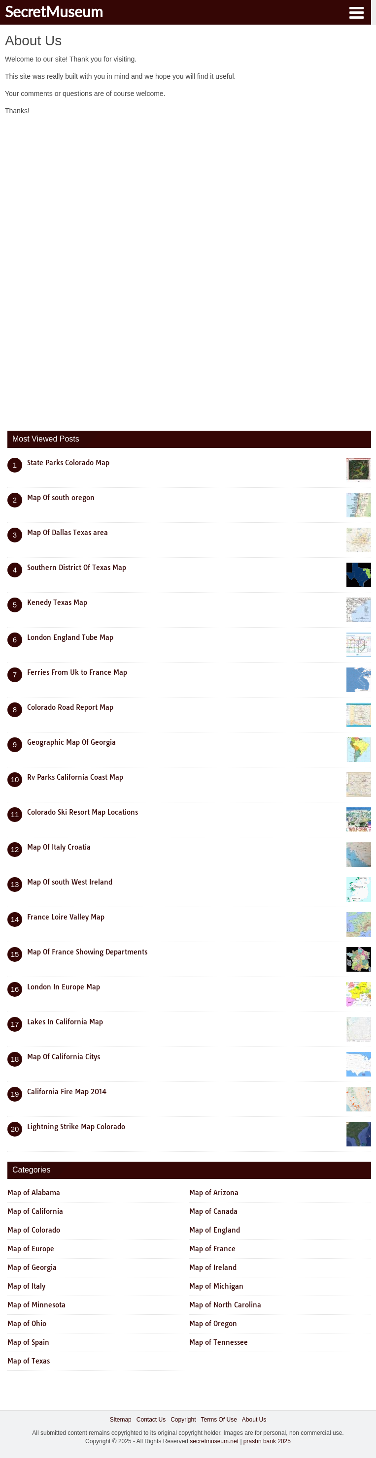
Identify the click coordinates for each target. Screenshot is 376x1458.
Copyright (183, 1419)
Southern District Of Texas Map (76, 567)
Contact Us (151, 1419)
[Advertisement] (81, 270)
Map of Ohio (26, 1323)
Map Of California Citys (63, 1056)
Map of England (214, 1230)
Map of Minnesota (36, 1304)
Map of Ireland (213, 1267)
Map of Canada (213, 1211)
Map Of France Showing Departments (87, 952)
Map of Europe (30, 1248)
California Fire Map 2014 (66, 1091)
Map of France (212, 1248)
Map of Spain (28, 1342)
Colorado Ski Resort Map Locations (82, 812)
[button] (356, 12)
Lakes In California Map (65, 1021)
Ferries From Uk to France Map (77, 672)
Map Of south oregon (61, 497)
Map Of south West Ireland (69, 882)
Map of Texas (28, 1361)
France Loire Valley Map (65, 917)
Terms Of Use (219, 1419)
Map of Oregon (213, 1323)
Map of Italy (26, 1286)
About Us (254, 1419)
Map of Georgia (32, 1267)
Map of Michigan (216, 1286)
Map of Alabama (33, 1192)
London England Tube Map (70, 637)
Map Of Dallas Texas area (67, 532)
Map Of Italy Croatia (59, 847)
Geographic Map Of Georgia (71, 742)
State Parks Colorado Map (68, 462)
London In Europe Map (63, 987)
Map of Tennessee (218, 1342)
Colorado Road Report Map (70, 707)
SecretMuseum (54, 11)
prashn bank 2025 (267, 1441)
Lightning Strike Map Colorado (76, 1126)
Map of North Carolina (225, 1304)
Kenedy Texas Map (57, 602)
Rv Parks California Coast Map (75, 777)
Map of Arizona (214, 1192)
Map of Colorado (33, 1230)
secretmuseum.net (214, 1441)
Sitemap (121, 1419)
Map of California (35, 1211)
